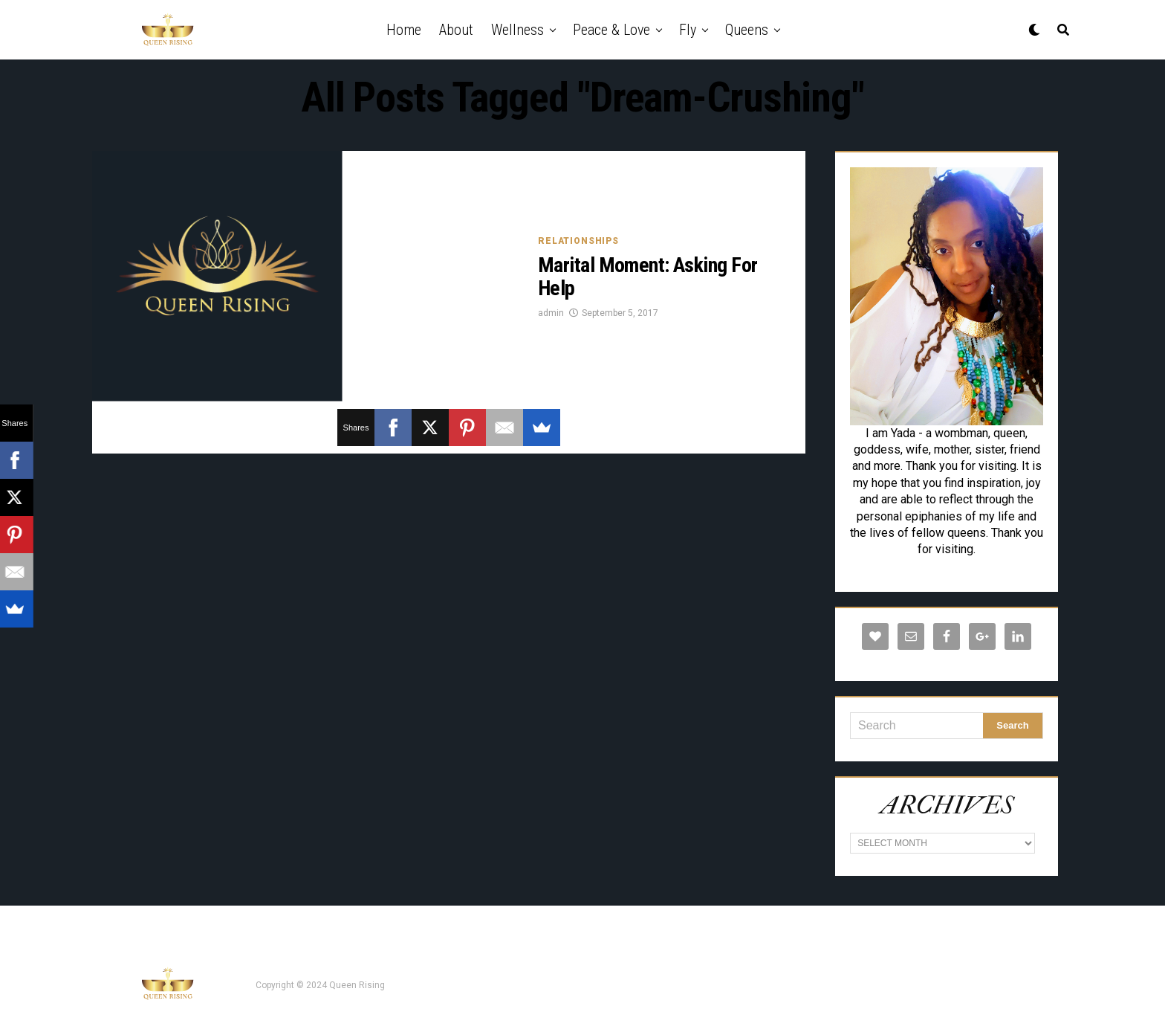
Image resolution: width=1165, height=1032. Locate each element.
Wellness (517, 30)
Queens (746, 30)
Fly (687, 30)
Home (403, 30)
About (456, 30)
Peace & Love (611, 30)
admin (551, 313)
